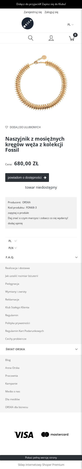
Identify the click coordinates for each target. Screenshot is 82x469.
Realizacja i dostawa (17, 268)
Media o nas (12, 391)
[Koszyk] (71, 38)
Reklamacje (12, 299)
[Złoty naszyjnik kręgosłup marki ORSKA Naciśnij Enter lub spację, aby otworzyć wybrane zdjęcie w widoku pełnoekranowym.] (41, 87)
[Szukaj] (31, 38)
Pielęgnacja (12, 284)
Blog (8, 360)
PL (10, 241)
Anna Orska (12, 368)
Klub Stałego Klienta (17, 307)
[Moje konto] (51, 39)
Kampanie (11, 383)
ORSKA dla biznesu (16, 407)
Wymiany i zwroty (15, 291)
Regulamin (11, 315)
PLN (11, 248)
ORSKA (26, 202)
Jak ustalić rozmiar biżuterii (21, 276)
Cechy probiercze (15, 339)
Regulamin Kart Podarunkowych (24, 331)
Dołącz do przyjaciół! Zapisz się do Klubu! (41, 4)
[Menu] (10, 38)
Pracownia (11, 376)
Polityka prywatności (17, 323)
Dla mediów (12, 399)
